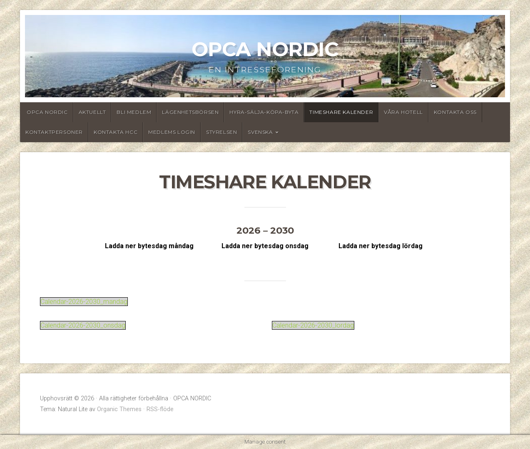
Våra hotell (403, 112)
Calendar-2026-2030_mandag (83, 302)
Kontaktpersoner (54, 132)
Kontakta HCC (115, 132)
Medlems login (171, 132)
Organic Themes (119, 409)
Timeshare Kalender (341, 112)
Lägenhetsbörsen (190, 112)
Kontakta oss (455, 112)
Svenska (260, 132)
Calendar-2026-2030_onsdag (82, 325)
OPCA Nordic (47, 112)
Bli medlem (134, 112)
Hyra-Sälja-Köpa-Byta (264, 112)
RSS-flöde (160, 409)
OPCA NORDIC (265, 49)
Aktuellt (92, 112)
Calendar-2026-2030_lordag (313, 325)
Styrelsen (221, 132)
